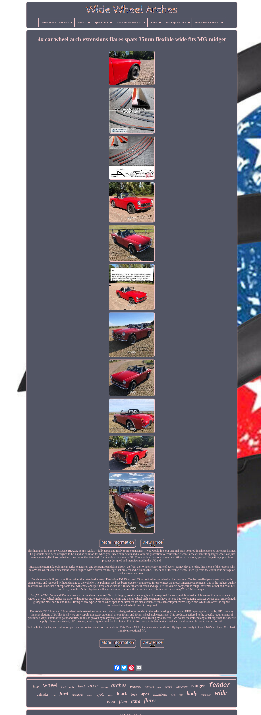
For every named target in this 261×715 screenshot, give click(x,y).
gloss (110, 695)
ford (63, 693)
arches (119, 685)
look (134, 694)
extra (135, 701)
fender (220, 685)
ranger (198, 685)
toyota (100, 694)
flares (150, 700)
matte (71, 687)
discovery (181, 686)
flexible (104, 687)
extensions (160, 694)
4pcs (145, 694)
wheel (50, 685)
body (192, 693)
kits (173, 694)
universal (135, 686)
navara (168, 687)
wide (221, 692)
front (63, 687)
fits (181, 694)
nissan (89, 695)
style (159, 687)
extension (206, 694)
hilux (36, 686)
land (81, 686)
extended (149, 687)
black (122, 693)
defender (42, 694)
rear (54, 695)
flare (123, 701)
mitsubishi (77, 694)
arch (93, 685)
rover (111, 701)
